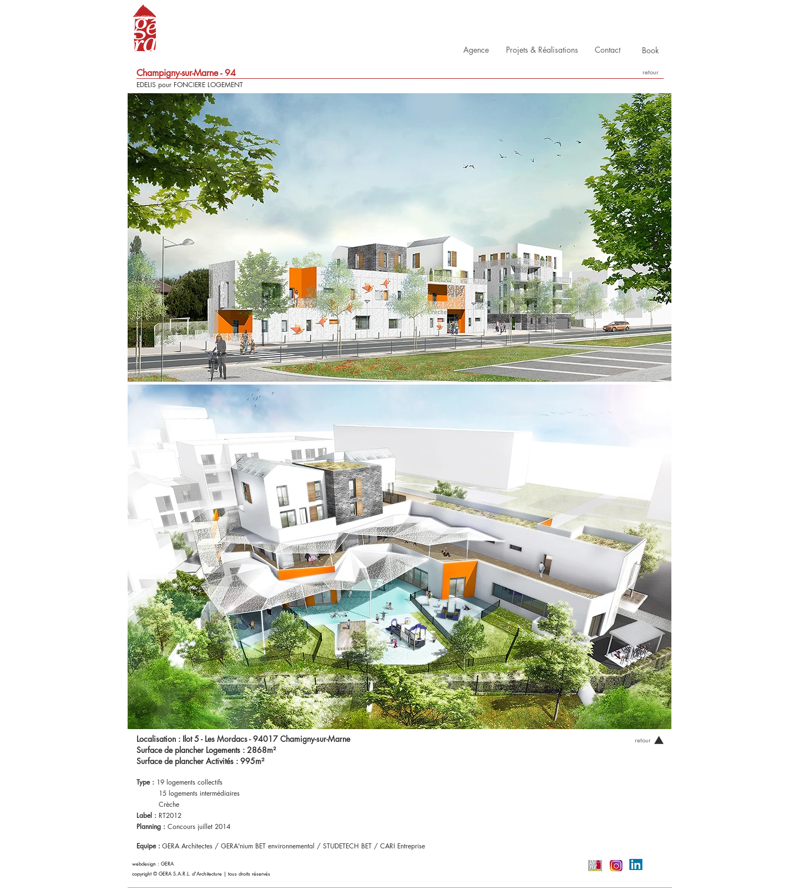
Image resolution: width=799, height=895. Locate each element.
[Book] (651, 50)
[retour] (650, 71)
